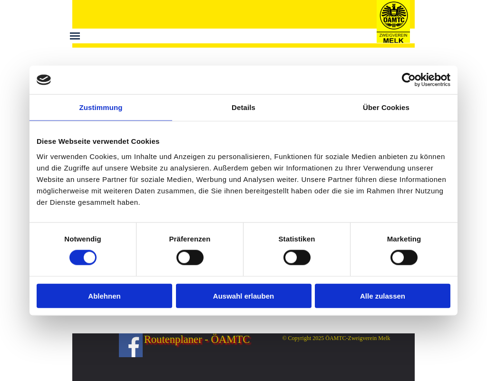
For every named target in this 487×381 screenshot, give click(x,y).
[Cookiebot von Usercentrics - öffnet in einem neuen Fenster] (408, 80)
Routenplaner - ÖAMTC (197, 339)
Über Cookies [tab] (386, 107)
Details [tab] (243, 107)
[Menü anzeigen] (75, 36)
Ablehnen (104, 295)
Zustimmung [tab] (101, 107)
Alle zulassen (382, 295)
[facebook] (131, 345)
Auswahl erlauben (243, 295)
